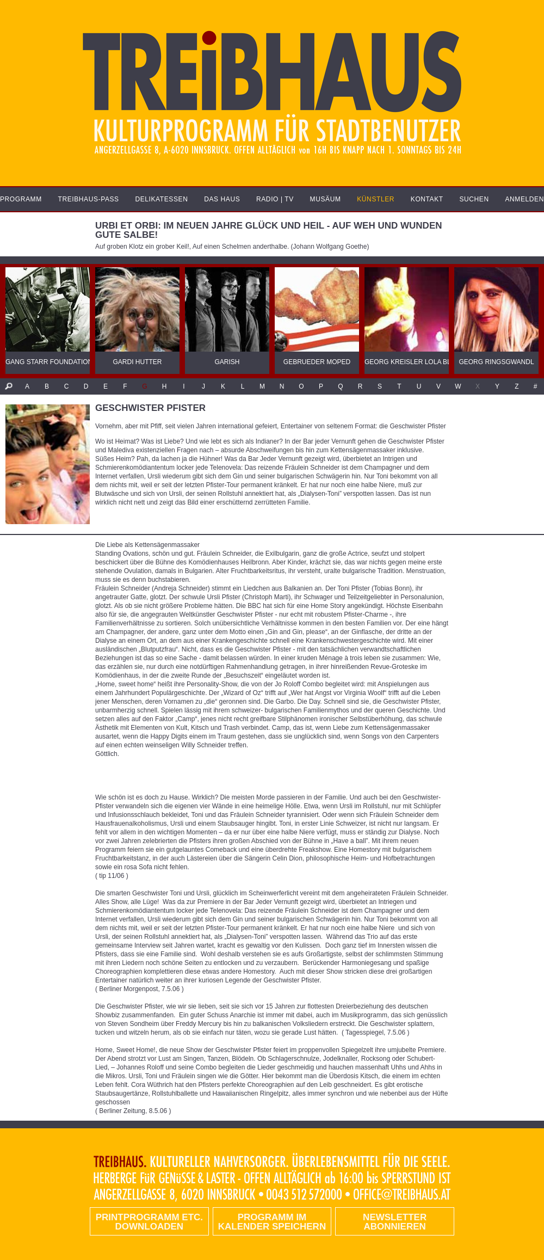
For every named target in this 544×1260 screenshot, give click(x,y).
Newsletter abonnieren (394, 1222)
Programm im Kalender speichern (272, 1222)
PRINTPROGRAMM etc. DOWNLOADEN (149, 1222)
